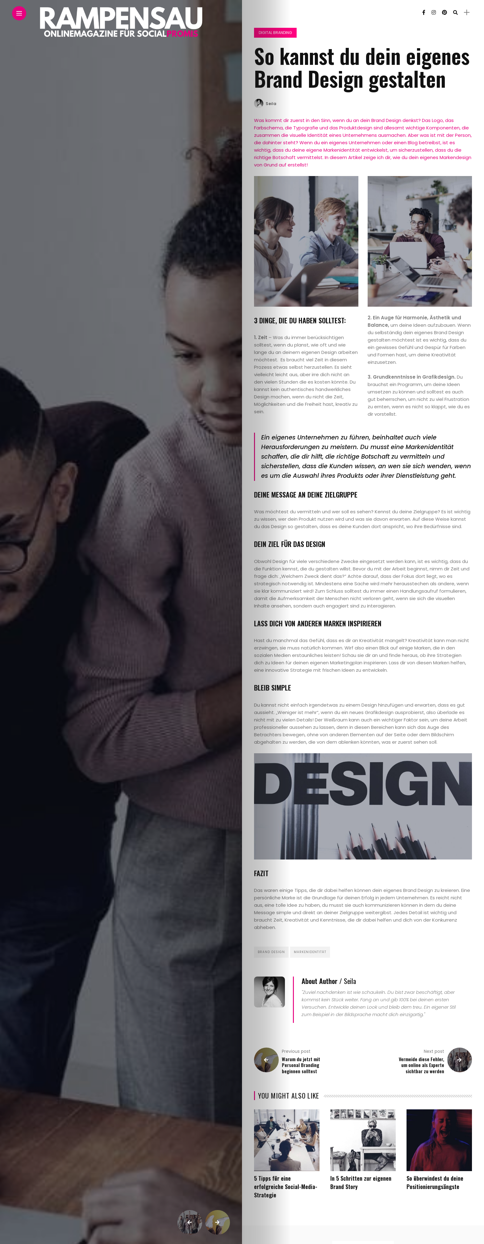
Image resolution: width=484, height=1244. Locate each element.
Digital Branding (275, 32)
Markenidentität (310, 952)
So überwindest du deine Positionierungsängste (435, 1182)
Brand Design (271, 952)
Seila (271, 103)
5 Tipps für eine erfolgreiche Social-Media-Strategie (285, 1186)
